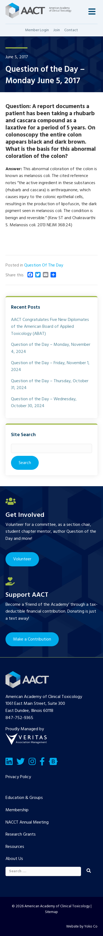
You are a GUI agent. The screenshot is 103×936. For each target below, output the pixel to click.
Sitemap (51, 912)
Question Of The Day (43, 265)
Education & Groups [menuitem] (24, 797)
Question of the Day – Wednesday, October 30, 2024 (44, 403)
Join (56, 30)
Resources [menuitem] (14, 846)
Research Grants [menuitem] (20, 834)
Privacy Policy (18, 777)
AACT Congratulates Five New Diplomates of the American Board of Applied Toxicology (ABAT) (50, 326)
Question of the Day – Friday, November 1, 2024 (50, 367)
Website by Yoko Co (82, 926)
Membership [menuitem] (17, 810)
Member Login (37, 30)
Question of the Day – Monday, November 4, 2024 (50, 348)
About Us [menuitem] (14, 858)
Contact (71, 30)
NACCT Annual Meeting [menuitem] (27, 822)
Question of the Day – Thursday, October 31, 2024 (49, 385)
